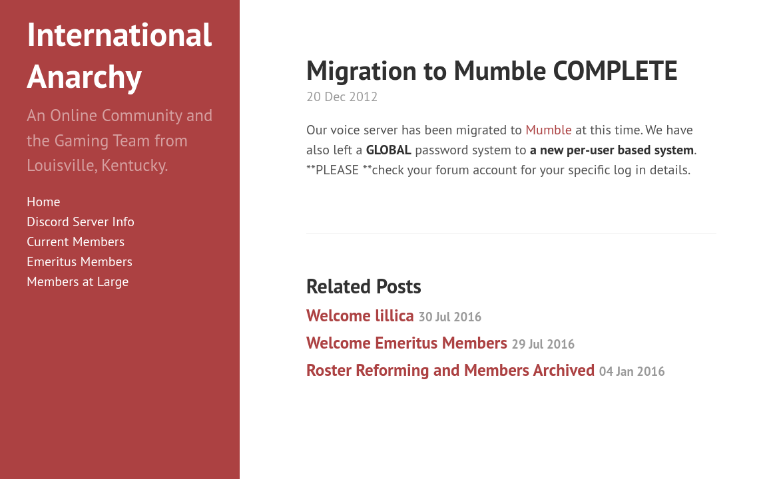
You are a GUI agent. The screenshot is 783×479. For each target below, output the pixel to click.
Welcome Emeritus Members (440, 342)
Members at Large (78, 281)
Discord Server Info (80, 221)
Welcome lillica (393, 315)
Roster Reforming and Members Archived (485, 370)
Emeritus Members (79, 261)
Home (44, 201)
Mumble (548, 129)
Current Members (76, 241)
